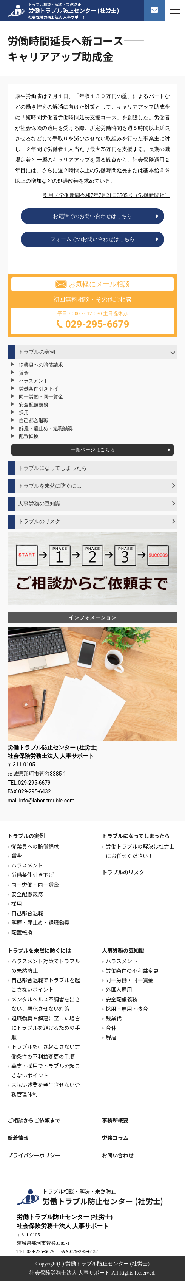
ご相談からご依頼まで (34, 1120)
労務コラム (115, 1137)
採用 (24, 412)
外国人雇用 (119, 989)
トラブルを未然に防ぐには (50, 486)
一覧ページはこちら (93, 449)
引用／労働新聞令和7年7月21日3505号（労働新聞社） (106, 195)
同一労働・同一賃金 (41, 397)
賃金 (24, 373)
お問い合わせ (118, 1155)
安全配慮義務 (33, 404)
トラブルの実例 (36, 352)
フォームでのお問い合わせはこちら (92, 239)
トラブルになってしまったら (52, 468)
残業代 (114, 1018)
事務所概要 (115, 1120)
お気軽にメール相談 (92, 284)
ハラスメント (33, 381)
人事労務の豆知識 (39, 504)
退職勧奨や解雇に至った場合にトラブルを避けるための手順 (45, 1027)
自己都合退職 (33, 420)
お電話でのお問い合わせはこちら (92, 216)
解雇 (111, 1037)
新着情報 (18, 1137)
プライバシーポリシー (34, 1155)
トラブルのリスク (39, 521)
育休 (111, 1027)
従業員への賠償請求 (41, 365)
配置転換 (29, 436)
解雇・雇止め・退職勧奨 (46, 428)
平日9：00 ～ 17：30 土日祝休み (92, 321)
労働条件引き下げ (38, 389)
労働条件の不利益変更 (132, 970)
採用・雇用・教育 (127, 1008)
